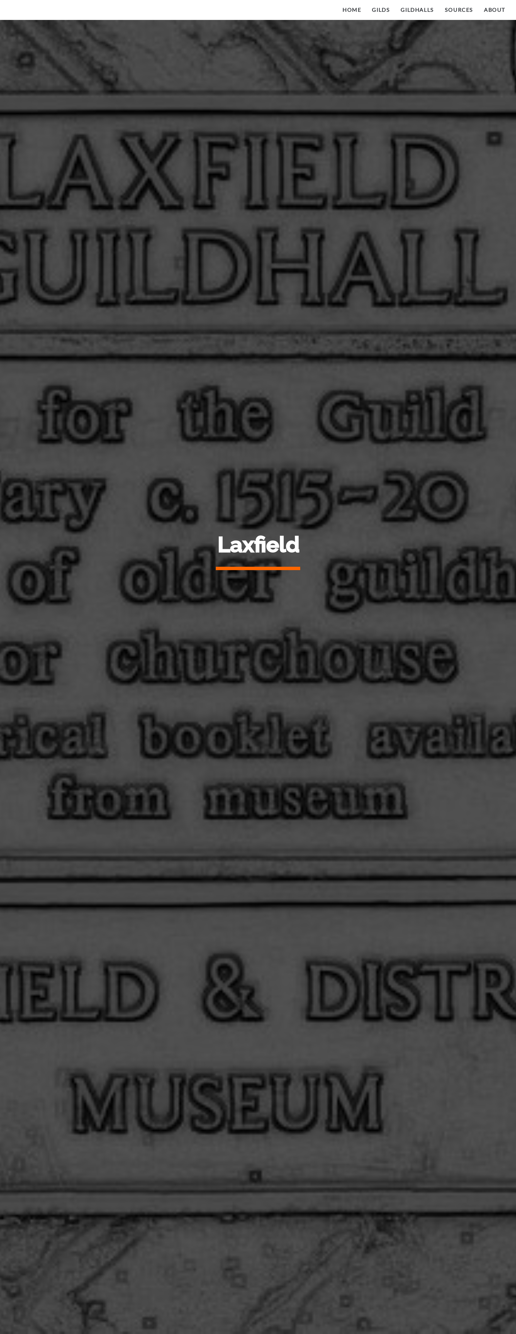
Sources (459, 9)
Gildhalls (417, 9)
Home (351, 9)
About (494, 9)
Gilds (381, 9)
